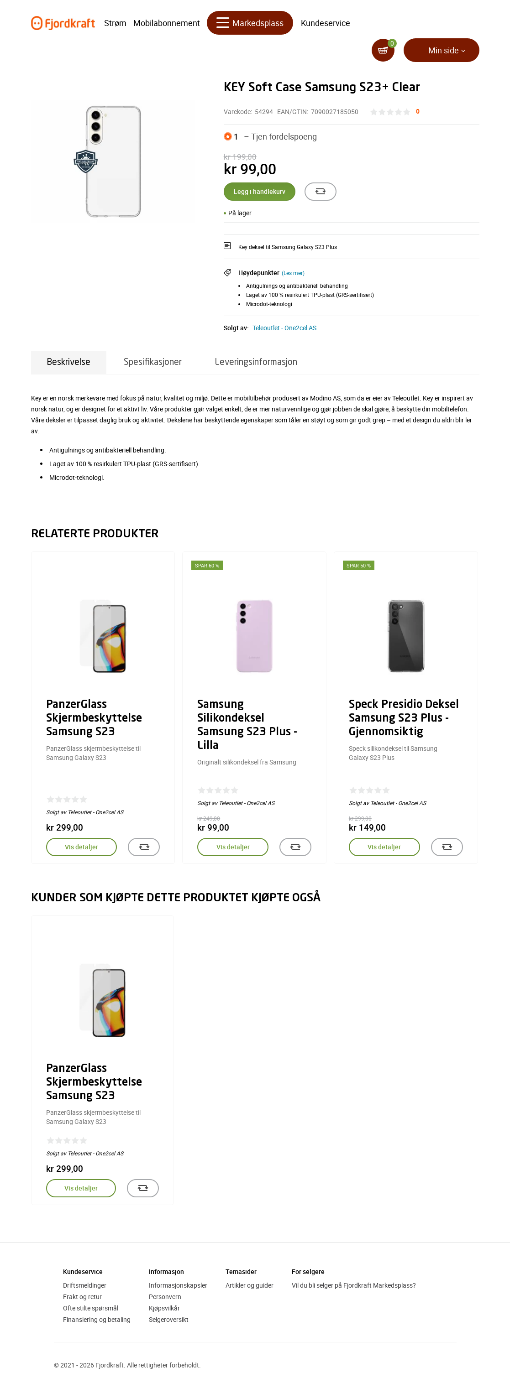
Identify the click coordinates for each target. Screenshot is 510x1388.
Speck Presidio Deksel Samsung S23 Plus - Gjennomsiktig (404, 719)
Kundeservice (325, 22)
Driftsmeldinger (84, 1285)
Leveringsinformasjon (256, 362)
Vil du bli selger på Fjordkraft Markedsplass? (354, 1285)
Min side (443, 50)
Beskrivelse (68, 362)
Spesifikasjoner (153, 362)
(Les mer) (293, 272)
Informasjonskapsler (178, 1285)
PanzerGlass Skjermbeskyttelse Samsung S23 (94, 719)
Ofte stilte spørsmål (90, 1308)
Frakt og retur (82, 1296)
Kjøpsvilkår (164, 1308)
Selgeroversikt (169, 1319)
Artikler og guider (249, 1285)
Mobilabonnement (166, 22)
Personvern (165, 1296)
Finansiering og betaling (97, 1319)
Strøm (115, 22)
